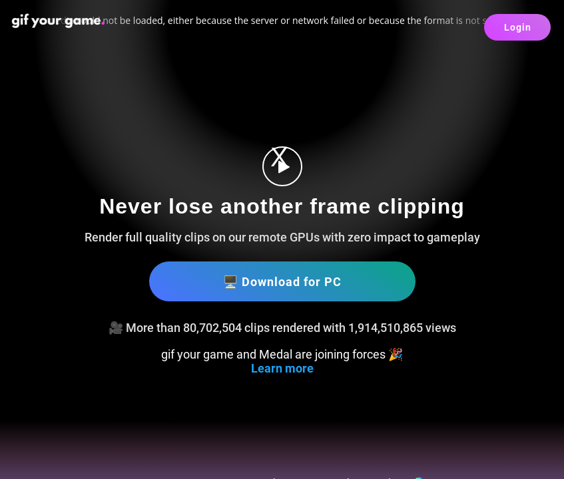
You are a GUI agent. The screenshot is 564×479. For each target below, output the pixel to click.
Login (517, 27)
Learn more (282, 368)
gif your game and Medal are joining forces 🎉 (282, 354)
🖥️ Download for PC (282, 282)
